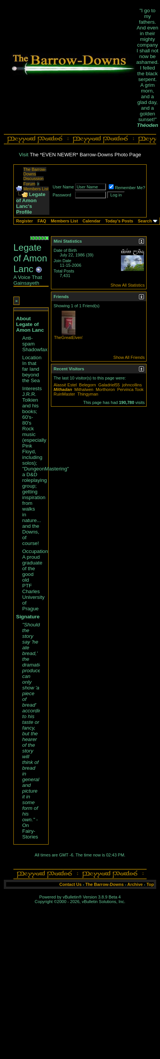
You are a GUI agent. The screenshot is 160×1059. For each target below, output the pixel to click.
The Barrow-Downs (104, 884)
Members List (36, 189)
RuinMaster (64, 394)
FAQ (42, 221)
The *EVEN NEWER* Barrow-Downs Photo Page (85, 154)
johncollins (132, 385)
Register (24, 221)
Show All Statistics (128, 285)
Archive (135, 884)
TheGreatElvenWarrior (75, 337)
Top (150, 884)
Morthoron (105, 389)
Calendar (92, 221)
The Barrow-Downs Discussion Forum (35, 176)
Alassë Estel (65, 385)
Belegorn (87, 385)
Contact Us (70, 884)
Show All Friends (129, 357)
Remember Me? (127, 187)
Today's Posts (119, 221)
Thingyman (87, 394)
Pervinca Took (130, 389)
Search (145, 221)
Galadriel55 (109, 385)
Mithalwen (83, 389)
